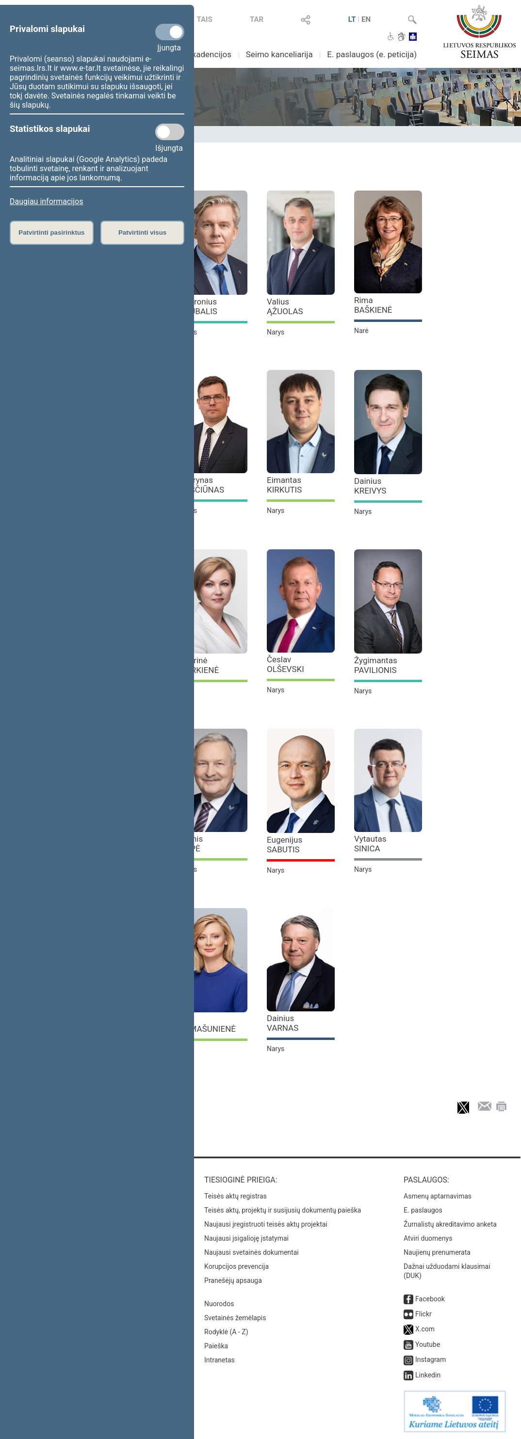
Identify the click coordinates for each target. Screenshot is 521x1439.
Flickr (423, 1314)
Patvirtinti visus (142, 232)
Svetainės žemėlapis (235, 1318)
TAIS (204, 19)
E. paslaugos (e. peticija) (372, 54)
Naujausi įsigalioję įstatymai (246, 1238)
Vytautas (370, 843)
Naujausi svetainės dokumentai (251, 1252)
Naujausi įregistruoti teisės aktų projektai (265, 1224)
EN (366, 19)
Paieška (216, 1346)
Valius (285, 306)
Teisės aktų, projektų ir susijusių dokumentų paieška (282, 1210)
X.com (425, 1329)
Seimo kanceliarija (279, 54)
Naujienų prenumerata (437, 1252)
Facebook (430, 1299)
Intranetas (219, 1360)
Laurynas (201, 485)
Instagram (430, 1359)
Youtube (427, 1344)
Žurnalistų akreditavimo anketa (450, 1224)
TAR (256, 19)
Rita (207, 1024)
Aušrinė (199, 665)
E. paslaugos (423, 1210)
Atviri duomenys (428, 1238)
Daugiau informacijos (46, 201)
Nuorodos (219, 1304)
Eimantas (284, 485)
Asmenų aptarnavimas (438, 1196)
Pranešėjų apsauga (233, 1280)
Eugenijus (284, 844)
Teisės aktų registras (235, 1196)
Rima (373, 305)
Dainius (370, 486)
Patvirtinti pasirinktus (51, 232)
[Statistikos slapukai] (169, 132)
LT (352, 19)
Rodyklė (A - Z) (226, 1332)
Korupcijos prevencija (236, 1266)
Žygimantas (375, 665)
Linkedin (427, 1375)
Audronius (198, 306)
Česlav (285, 664)
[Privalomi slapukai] (169, 32)
